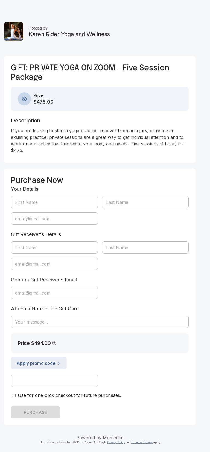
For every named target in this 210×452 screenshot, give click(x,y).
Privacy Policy (116, 442)
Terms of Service (142, 442)
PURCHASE (35, 412)
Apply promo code (39, 363)
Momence (113, 437)
